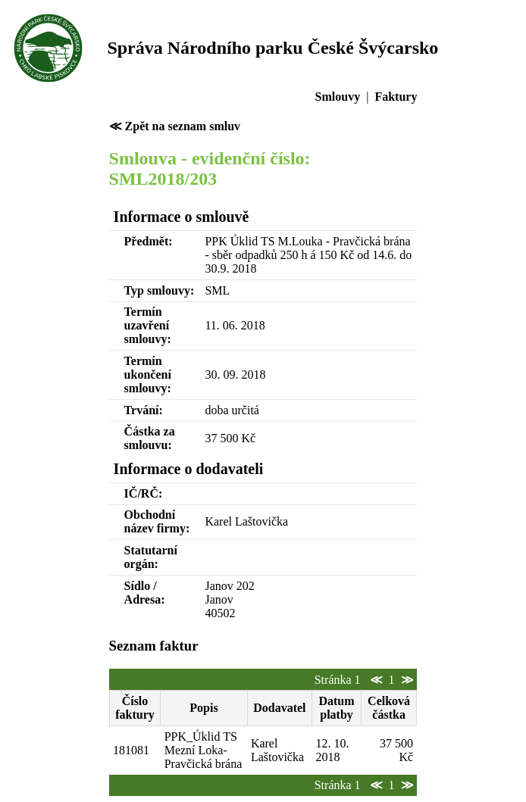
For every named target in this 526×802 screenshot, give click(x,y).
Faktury (395, 96)
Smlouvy (338, 96)
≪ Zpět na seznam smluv (174, 126)
